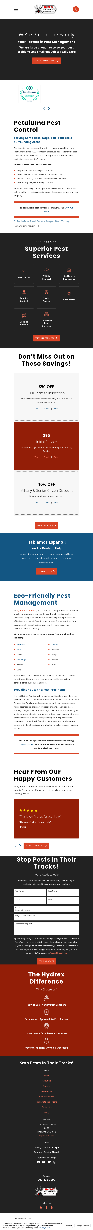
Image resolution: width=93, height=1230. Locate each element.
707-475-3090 (46, 1180)
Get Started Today (46, 60)
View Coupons (46, 525)
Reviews (46, 1086)
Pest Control (46, 1091)
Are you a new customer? (25, 916)
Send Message (46, 961)
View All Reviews (36, 846)
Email (46, 408)
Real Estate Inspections (46, 1102)
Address (18, 908)
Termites (21, 645)
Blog (46, 1112)
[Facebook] (46, 1207)
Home (46, 1076)
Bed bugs (21, 660)
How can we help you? (23, 924)
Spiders (55, 645)
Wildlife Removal (46, 1097)
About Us (46, 1081)
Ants (19, 650)
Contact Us (46, 571)
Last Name (52, 891)
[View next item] (48, 108)
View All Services (46, 338)
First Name (19, 891)
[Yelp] (52, 1207)
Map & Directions (46, 1135)
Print (56, 408)
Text (36, 408)
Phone (17, 900)
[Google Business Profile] (41, 1207)
